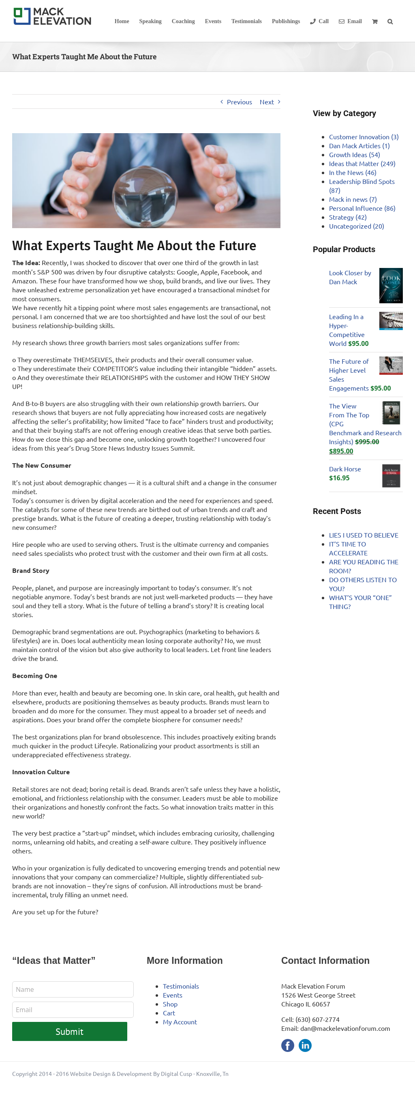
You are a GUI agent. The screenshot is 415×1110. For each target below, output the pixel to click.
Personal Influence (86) (362, 208)
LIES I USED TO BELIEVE (363, 535)
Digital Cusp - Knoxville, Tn (195, 1073)
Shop (170, 1004)
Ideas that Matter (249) (362, 163)
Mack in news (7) (353, 199)
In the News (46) (352, 172)
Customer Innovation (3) (364, 136)
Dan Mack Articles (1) (359, 145)
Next (267, 101)
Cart (169, 1013)
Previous (239, 101)
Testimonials (181, 986)
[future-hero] (146, 180)
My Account (180, 1021)
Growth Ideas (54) (354, 154)
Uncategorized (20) (356, 226)
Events (172, 995)
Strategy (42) (348, 217)
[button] (390, 21)
